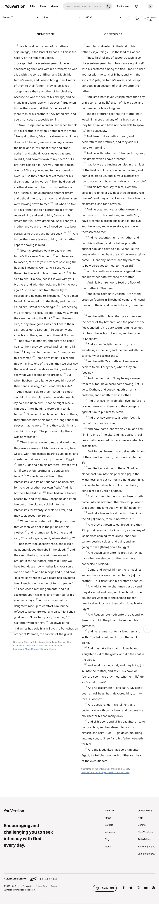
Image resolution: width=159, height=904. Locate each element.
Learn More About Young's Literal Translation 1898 (105, 772)
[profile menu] (148, 6)
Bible (32, 6)
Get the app (123, 6)
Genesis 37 (20, 17)
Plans (43, 6)
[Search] (84, 6)
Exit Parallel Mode (150, 18)
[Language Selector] (136, 6)
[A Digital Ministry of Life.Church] (79, 877)
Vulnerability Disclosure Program (19, 889)
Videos (54, 6)
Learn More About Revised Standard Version (34, 649)
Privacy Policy (42, 886)
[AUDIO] (128, 18)
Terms (54, 886)
